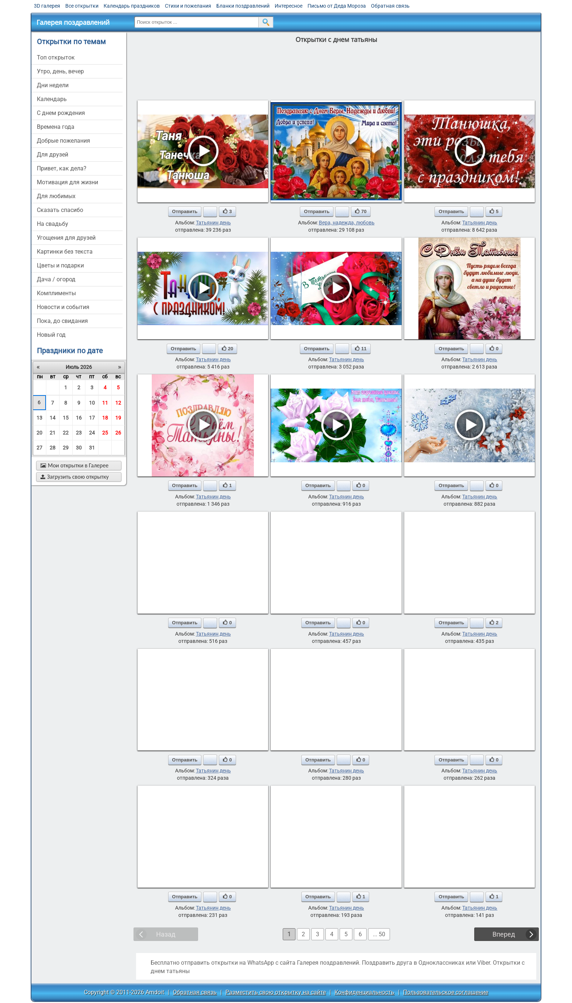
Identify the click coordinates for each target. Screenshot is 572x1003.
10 (92, 403)
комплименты (56, 293)
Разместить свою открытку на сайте (275, 992)
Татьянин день (213, 222)
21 (52, 433)
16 (79, 418)
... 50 (379, 934)
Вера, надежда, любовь (347, 222)
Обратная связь (390, 6)
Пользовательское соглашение (445, 992)
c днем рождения (61, 112)
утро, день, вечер (60, 71)
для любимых (56, 196)
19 (118, 418)
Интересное (288, 6)
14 (52, 418)
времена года (55, 126)
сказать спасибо (60, 210)
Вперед (503, 934)
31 (92, 448)
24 (92, 433)
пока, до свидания (62, 320)
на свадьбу (52, 223)
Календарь (52, 99)
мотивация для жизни (67, 182)
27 (39, 448)
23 (79, 433)
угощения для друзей (66, 237)
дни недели (53, 85)
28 (52, 448)
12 (118, 403)
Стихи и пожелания (188, 6)
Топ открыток (56, 57)
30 (79, 448)
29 (66, 448)
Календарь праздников (132, 6)
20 (39, 433)
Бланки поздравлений (243, 6)
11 (105, 403)
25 (105, 433)
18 (105, 418)
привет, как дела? (61, 168)
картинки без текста (65, 251)
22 (66, 433)
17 (92, 418)
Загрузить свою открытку (74, 476)
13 (39, 418)
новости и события (63, 307)
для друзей (52, 154)
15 (66, 418)
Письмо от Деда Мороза (337, 6)
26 (118, 433)
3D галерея (47, 6)
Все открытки (81, 6)
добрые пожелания (63, 140)
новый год (51, 334)
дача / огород (56, 279)
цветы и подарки (60, 265)
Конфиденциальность (364, 992)
